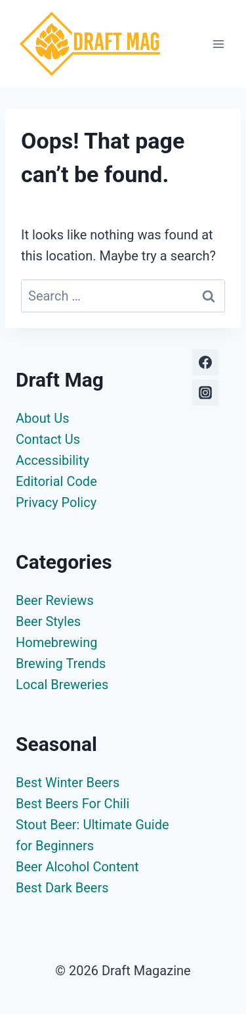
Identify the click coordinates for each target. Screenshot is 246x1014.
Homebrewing (56, 642)
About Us (43, 418)
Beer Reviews (55, 600)
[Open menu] (218, 44)
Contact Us (48, 439)
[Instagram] (205, 392)
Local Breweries (62, 684)
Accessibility (52, 460)
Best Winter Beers (67, 782)
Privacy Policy (56, 502)
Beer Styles (48, 621)
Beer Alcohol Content (77, 867)
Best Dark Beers (62, 888)
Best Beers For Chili (72, 803)
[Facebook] (205, 362)
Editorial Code (56, 481)
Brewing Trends (61, 663)
